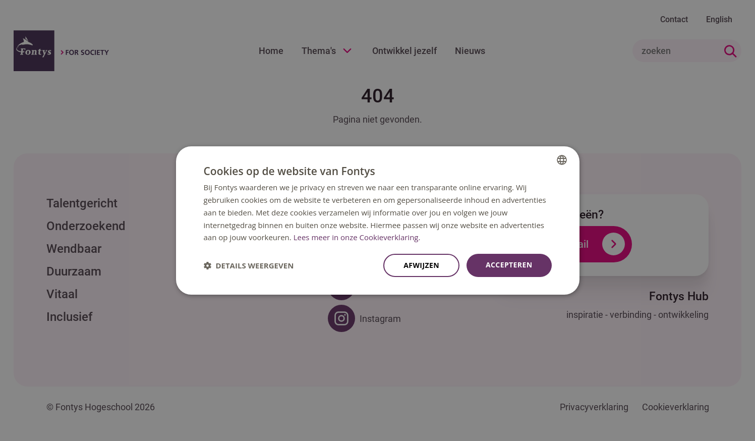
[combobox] (562, 160)
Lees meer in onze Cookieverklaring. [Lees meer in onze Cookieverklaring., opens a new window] (357, 237)
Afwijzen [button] (421, 265)
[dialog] (377, 220)
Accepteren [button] (509, 264)
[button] (249, 265)
